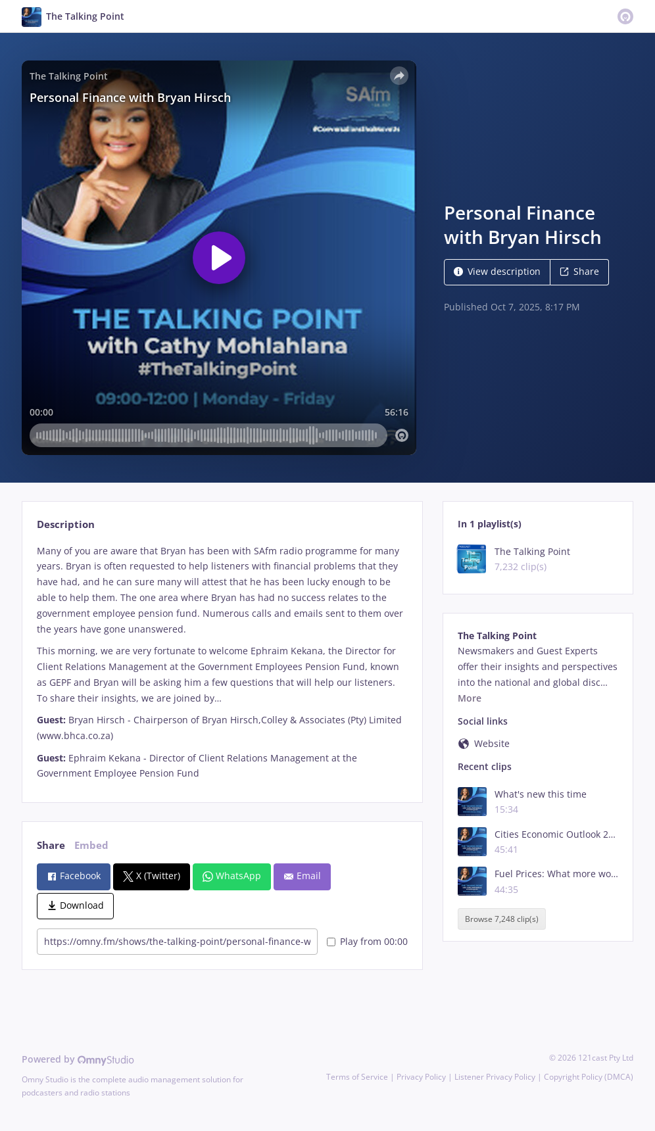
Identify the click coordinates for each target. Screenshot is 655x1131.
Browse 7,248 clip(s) (502, 919)
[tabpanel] (222, 662)
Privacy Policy (421, 1076)
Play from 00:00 (367, 941)
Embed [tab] (91, 845)
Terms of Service (357, 1076)
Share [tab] (51, 845)
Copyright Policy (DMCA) (588, 1076)
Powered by (78, 1059)
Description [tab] (66, 524)
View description (497, 271)
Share (579, 271)
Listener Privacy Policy (494, 1076)
